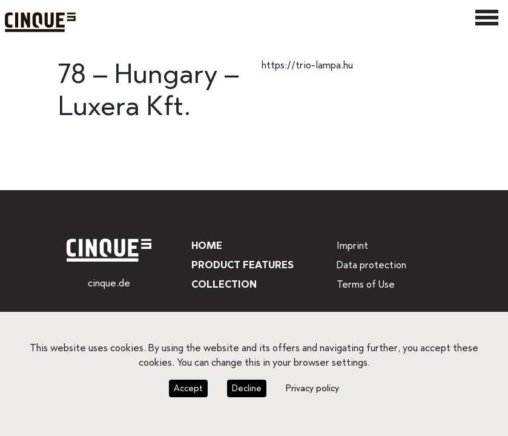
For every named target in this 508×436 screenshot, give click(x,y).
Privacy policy (310, 388)
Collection (222, 284)
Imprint (351, 245)
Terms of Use (365, 284)
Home (205, 245)
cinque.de (109, 283)
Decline (246, 388)
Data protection (370, 265)
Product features (241, 265)
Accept (190, 388)
